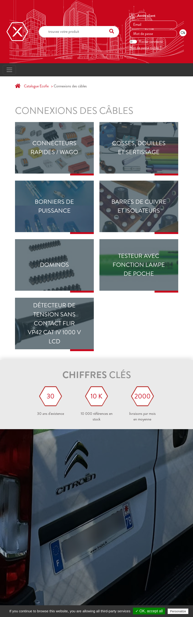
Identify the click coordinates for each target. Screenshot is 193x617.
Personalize (178, 611)
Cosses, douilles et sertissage (139, 147)
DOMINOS (54, 265)
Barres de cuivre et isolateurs (138, 206)
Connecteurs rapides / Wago (54, 147)
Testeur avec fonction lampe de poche (139, 265)
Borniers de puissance (54, 206)
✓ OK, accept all (149, 611)
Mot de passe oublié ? (145, 47)
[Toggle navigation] (9, 69)
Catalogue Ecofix (36, 86)
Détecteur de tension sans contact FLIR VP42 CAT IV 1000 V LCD (54, 323)
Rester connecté (151, 41)
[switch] (133, 42)
